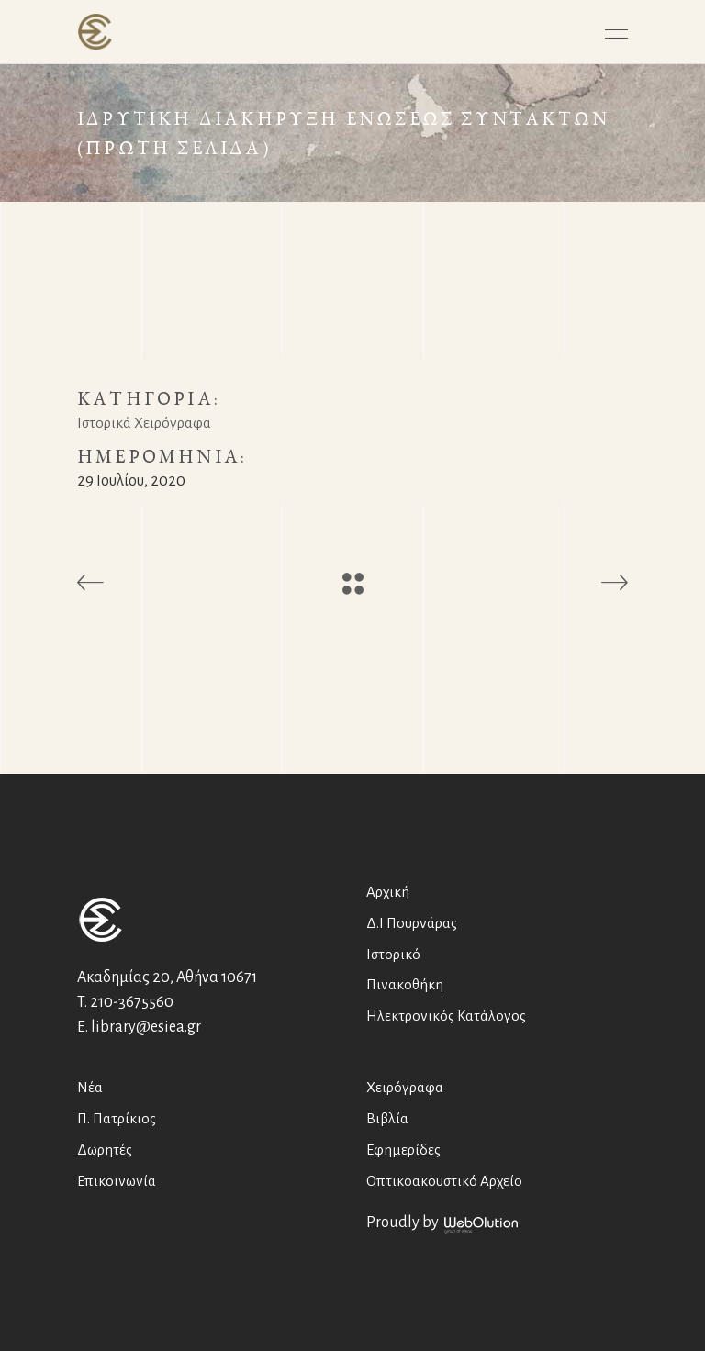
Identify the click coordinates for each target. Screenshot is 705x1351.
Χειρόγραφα (404, 1087)
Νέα (90, 1087)
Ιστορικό (393, 954)
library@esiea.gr (146, 1027)
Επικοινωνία (116, 1181)
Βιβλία (387, 1118)
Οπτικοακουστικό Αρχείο (444, 1181)
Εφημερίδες (403, 1149)
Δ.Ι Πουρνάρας (411, 923)
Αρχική (387, 891)
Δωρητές (104, 1149)
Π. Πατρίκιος (116, 1118)
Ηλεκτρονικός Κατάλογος (446, 1015)
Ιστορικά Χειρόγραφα (144, 422)
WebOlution (481, 1225)
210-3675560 (131, 1002)
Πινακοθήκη (404, 984)
